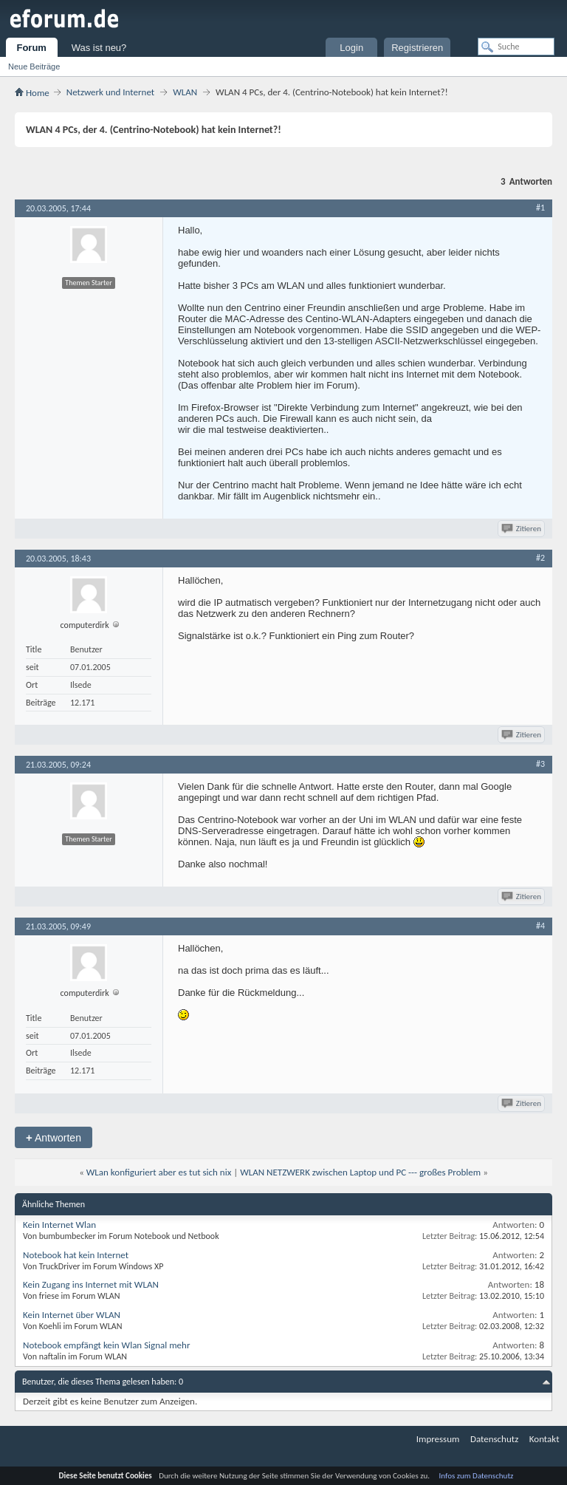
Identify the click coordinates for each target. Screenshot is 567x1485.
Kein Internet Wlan (59, 1224)
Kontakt (544, 1438)
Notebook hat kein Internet (75, 1254)
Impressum (438, 1438)
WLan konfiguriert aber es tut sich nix (159, 1172)
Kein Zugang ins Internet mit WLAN (91, 1284)
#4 (540, 926)
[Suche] (516, 46)
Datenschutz (494, 1438)
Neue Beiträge (34, 66)
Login (351, 47)
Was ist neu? (99, 47)
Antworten (53, 1137)
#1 (540, 207)
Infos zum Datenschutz (476, 1476)
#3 (540, 764)
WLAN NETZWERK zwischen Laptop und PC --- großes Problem (360, 1172)
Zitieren (522, 528)
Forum (31, 47)
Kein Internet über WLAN (71, 1314)
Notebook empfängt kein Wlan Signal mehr (106, 1345)
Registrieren (417, 47)
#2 (540, 558)
